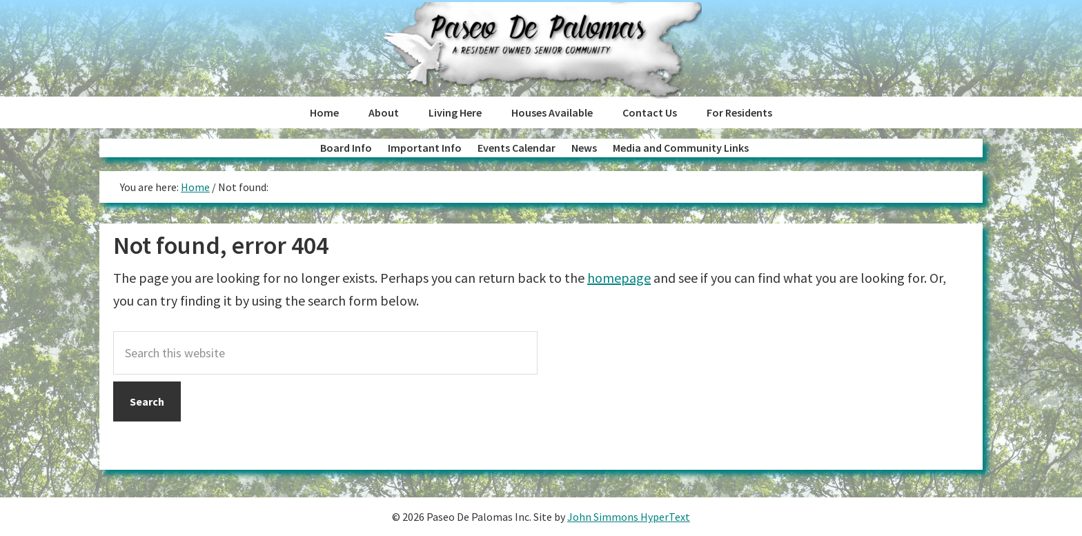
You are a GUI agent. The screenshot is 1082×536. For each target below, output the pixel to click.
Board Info (346, 148)
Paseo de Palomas (540, 50)
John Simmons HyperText (628, 517)
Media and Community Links (681, 148)
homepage (619, 277)
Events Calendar (516, 148)
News (584, 148)
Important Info (425, 148)
